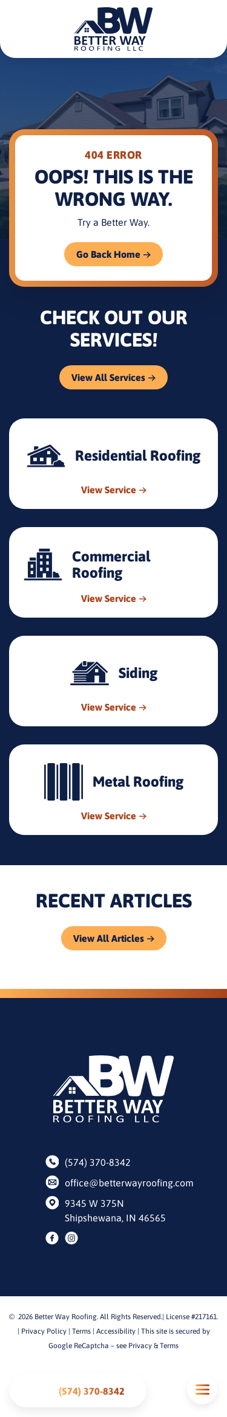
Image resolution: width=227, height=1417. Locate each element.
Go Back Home (108, 254)
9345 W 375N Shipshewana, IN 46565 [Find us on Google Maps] (115, 1210)
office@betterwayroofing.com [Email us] (123, 1182)
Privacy (140, 1346)
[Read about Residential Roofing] (113, 463)
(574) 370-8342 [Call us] (98, 1162)
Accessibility (116, 1331)
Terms (81, 1331)
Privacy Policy (44, 1331)
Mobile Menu (202, 1389)
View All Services (108, 377)
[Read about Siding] (113, 681)
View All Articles (108, 938)
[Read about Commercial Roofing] (113, 572)
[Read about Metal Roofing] (113, 789)
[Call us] (78, 1390)
